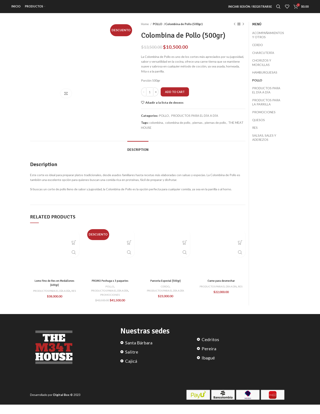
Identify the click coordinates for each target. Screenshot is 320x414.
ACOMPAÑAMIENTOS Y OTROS (268, 40)
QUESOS (258, 125)
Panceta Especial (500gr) (165, 286)
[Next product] (243, 29)
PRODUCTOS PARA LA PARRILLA (266, 107)
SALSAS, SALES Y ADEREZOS (264, 143)
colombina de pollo (177, 128)
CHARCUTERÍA (263, 58)
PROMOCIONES (110, 300)
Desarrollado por (41, 404)
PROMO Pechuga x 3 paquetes (110, 286)
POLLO (157, 29)
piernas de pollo (215, 128)
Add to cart (175, 97)
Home (145, 29)
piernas (197, 128)
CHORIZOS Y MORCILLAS (261, 68)
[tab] (137, 153)
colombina (156, 128)
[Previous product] (234, 29)
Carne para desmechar (221, 286)
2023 (66, 404)
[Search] (278, 9)
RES (54, 300)
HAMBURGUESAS (264, 78)
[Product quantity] (149, 97)
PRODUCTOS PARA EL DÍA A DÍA (194, 121)
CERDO (165, 291)
